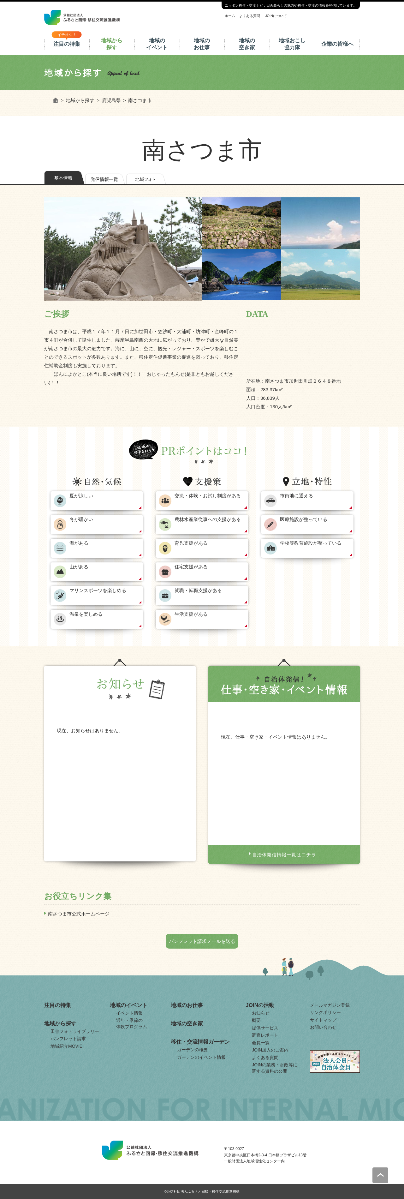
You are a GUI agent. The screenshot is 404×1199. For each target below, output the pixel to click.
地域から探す (111, 44)
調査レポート (265, 1035)
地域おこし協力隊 (292, 44)
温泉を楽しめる (86, 614)
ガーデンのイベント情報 (201, 1057)
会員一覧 (261, 1042)
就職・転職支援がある (198, 590)
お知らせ (261, 1013)
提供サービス (265, 1027)
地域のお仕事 (202, 44)
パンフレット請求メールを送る (202, 941)
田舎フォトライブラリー (74, 1031)
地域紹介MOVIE (66, 1046)
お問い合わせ (323, 1027)
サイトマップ (323, 1019)
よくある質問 (249, 16)
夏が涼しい (81, 495)
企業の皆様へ (337, 44)
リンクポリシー (325, 1012)
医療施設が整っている (303, 519)
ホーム (230, 16)
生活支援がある (191, 614)
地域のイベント (157, 44)
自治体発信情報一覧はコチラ (284, 854)
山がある (78, 566)
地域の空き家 (247, 44)
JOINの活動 (260, 1005)
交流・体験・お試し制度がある (208, 495)
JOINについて (276, 16)
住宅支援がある (191, 566)
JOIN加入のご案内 (270, 1049)
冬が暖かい (81, 519)
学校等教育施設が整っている (311, 543)
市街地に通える (296, 495)
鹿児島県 (111, 100)
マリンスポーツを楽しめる (97, 590)
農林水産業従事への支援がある (208, 519)
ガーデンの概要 (192, 1049)
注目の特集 (66, 44)
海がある (78, 543)
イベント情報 (129, 1013)
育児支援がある (191, 543)
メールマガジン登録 (330, 1005)
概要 (256, 1020)
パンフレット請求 (68, 1038)
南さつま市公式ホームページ (79, 913)
